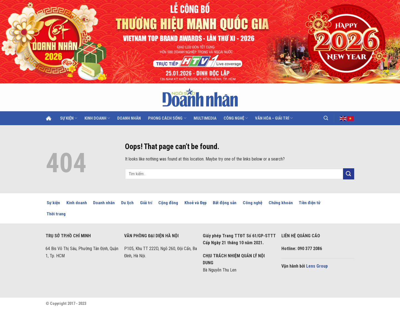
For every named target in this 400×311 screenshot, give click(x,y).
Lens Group (317, 266)
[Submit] (348, 173)
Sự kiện (68, 118)
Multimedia (205, 118)
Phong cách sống (167, 118)
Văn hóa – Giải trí (274, 118)
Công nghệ (236, 118)
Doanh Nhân (129, 118)
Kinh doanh (97, 118)
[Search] (326, 118)
